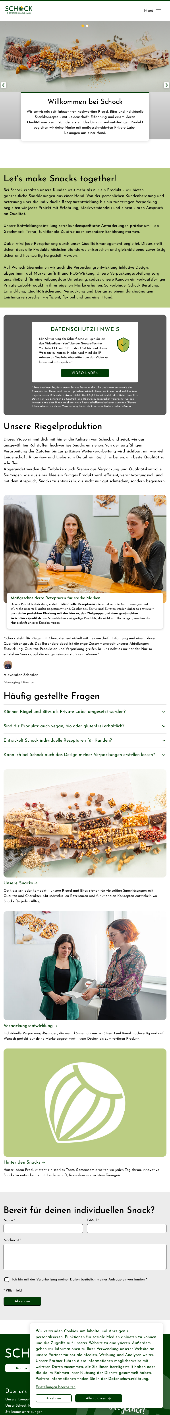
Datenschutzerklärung (117, 406)
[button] (166, 85)
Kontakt (22, 1368)
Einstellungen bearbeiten (55, 1387)
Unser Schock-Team (20, 1405)
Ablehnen (53, 1398)
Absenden (22, 1301)
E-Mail (93, 1220)
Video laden (85, 373)
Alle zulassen (96, 1398)
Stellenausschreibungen (23, 1412)
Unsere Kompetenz (20, 1399)
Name (9, 1220)
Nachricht (12, 1240)
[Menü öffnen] (153, 11)
